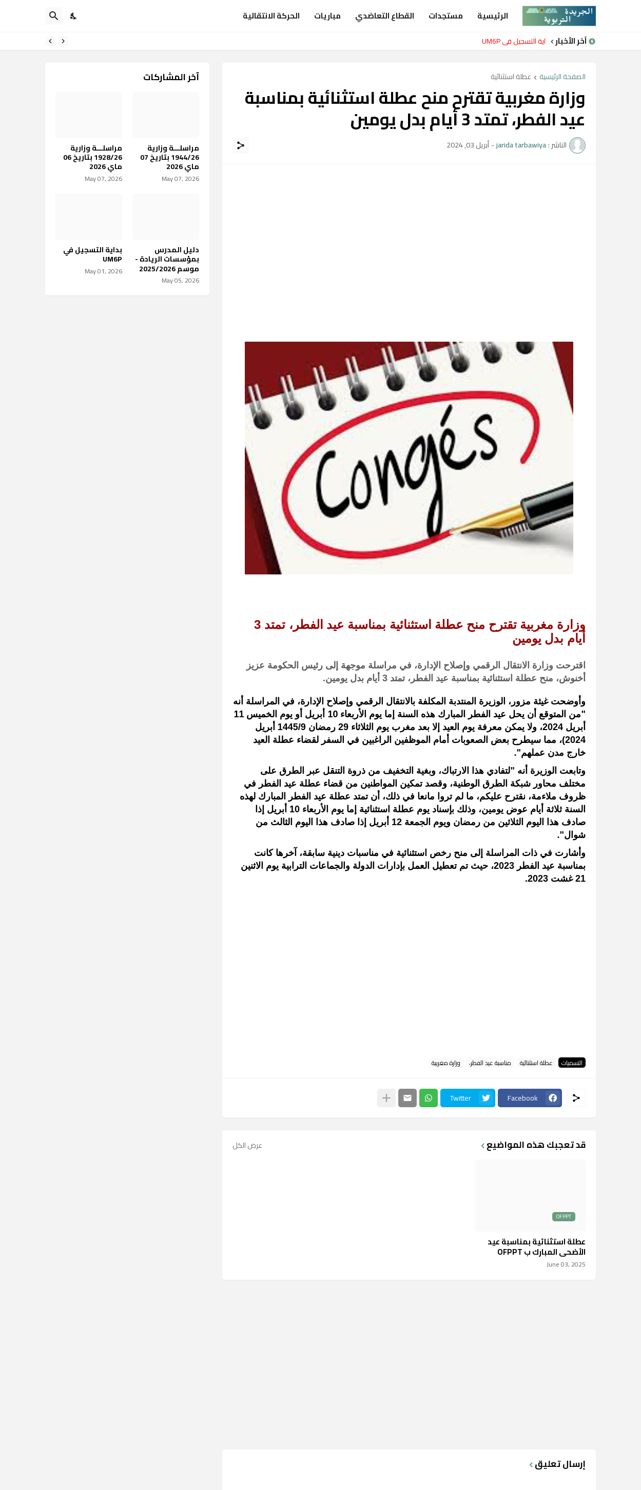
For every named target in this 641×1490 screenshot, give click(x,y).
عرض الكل (247, 1145)
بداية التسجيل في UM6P (511, 41)
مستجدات (446, 15)
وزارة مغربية (446, 1062)
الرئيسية (492, 15)
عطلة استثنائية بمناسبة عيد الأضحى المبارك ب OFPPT (537, 1247)
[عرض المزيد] (386, 1098)
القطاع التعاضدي (384, 15)
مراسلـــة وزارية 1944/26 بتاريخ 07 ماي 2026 (169, 157)
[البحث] (54, 16)
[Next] (50, 41)
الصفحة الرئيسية (562, 77)
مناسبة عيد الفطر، (490, 1062)
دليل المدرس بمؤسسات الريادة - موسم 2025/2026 (167, 259)
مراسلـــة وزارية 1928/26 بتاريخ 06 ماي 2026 (92, 157)
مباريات (327, 15)
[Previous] (63, 41)
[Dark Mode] (74, 16)
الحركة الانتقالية (271, 15)
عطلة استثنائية (511, 77)
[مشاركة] (240, 145)
